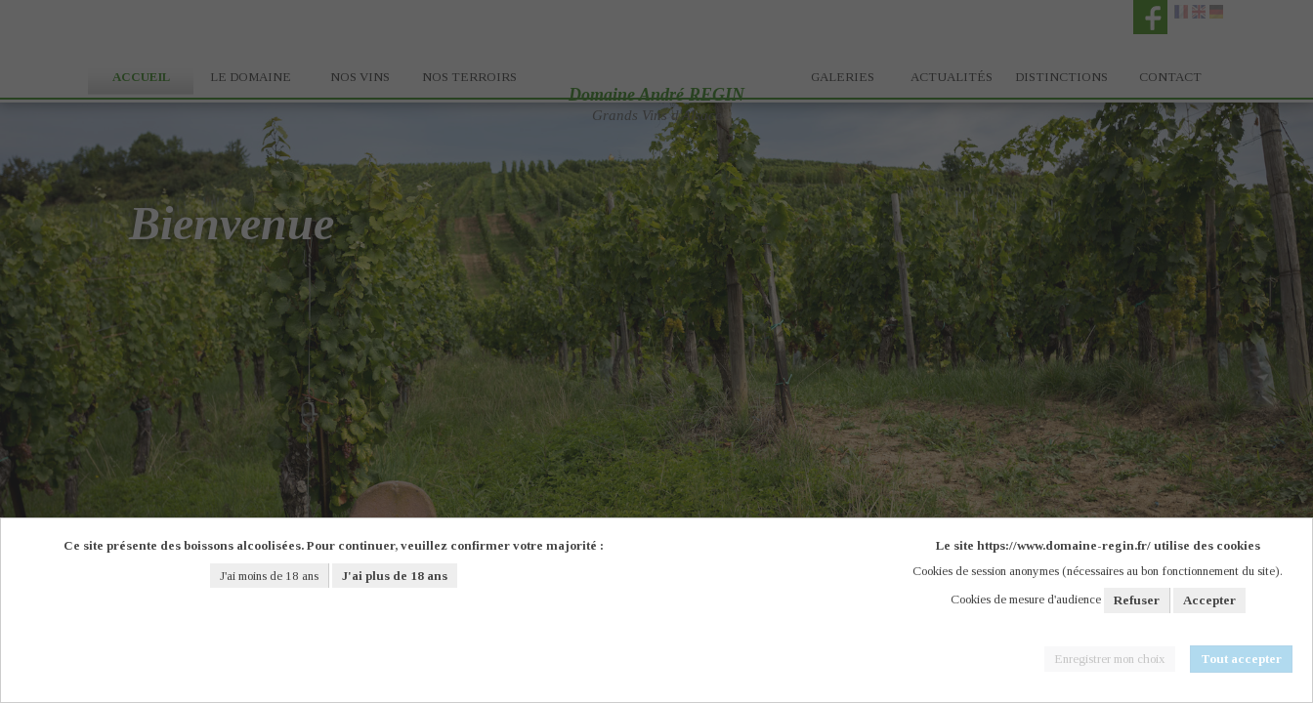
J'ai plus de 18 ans (394, 575)
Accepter (1209, 600)
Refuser (1137, 600)
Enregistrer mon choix (1109, 658)
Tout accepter (1241, 658)
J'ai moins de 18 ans (269, 575)
